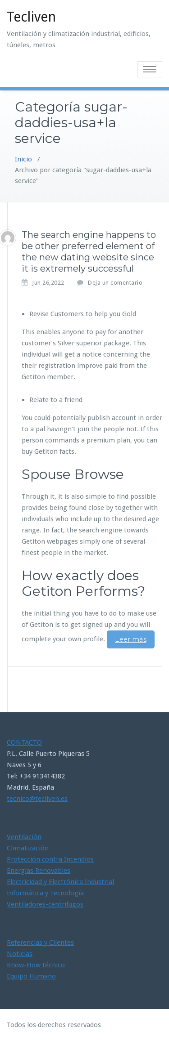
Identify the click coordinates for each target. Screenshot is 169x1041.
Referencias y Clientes (40, 942)
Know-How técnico (36, 965)
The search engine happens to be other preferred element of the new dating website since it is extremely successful (89, 251)
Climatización (28, 848)
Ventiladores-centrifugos (45, 904)
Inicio (23, 159)
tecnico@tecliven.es (37, 799)
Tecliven (31, 17)
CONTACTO (24, 742)
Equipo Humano (31, 976)
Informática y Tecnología (45, 893)
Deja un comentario (115, 282)
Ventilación (24, 837)
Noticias (19, 954)
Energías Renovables (38, 871)
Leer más (130, 639)
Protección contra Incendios (50, 859)
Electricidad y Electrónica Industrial (60, 882)
